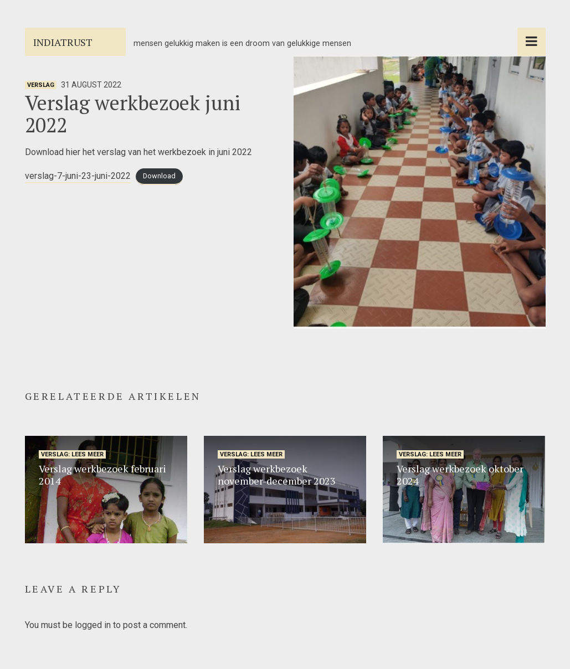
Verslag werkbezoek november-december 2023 (277, 474)
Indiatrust (63, 42)
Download (159, 176)
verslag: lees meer (72, 454)
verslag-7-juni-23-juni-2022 (78, 176)
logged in (93, 625)
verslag (40, 85)
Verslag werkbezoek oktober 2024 (460, 474)
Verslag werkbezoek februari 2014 (102, 474)
